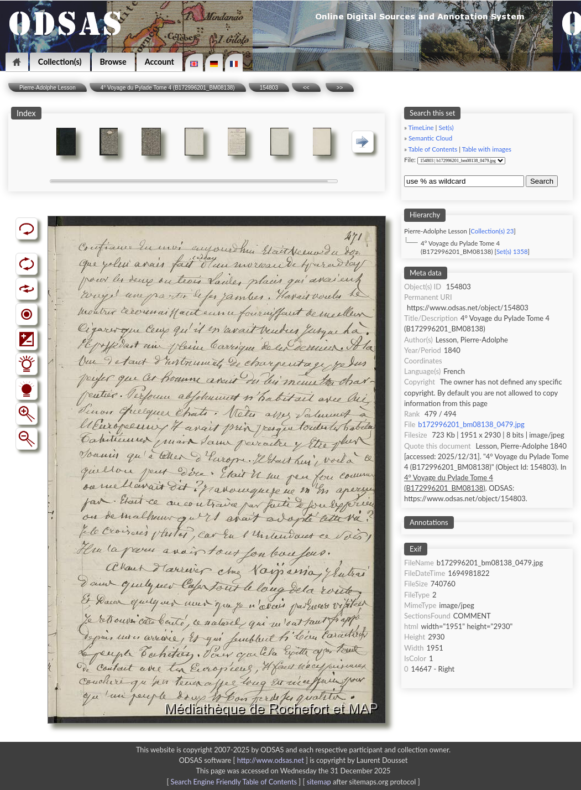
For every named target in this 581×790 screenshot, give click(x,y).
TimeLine (421, 127)
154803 (269, 88)
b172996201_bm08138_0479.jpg (471, 424)
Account (159, 61)
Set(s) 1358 (512, 251)
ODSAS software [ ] (244, 760)
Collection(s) (60, 61)
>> (340, 88)
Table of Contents (433, 149)
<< (306, 88)
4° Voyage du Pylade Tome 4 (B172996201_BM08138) (168, 88)
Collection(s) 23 (492, 231)
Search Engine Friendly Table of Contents (234, 781)
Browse (113, 61)
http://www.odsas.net (270, 760)
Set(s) (445, 127)
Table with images (486, 149)
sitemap (319, 781)
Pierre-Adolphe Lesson (47, 88)
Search (541, 181)
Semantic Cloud (430, 138)
